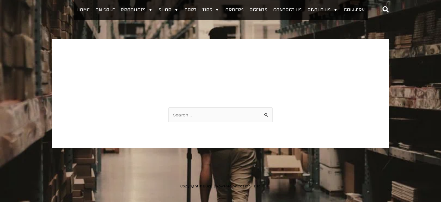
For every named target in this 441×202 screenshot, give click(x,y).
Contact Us (287, 9)
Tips (211, 10)
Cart (190, 9)
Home (83, 9)
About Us (322, 10)
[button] (386, 10)
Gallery (354, 9)
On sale (105, 9)
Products (137, 10)
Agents (258, 9)
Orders (234, 9)
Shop (169, 10)
